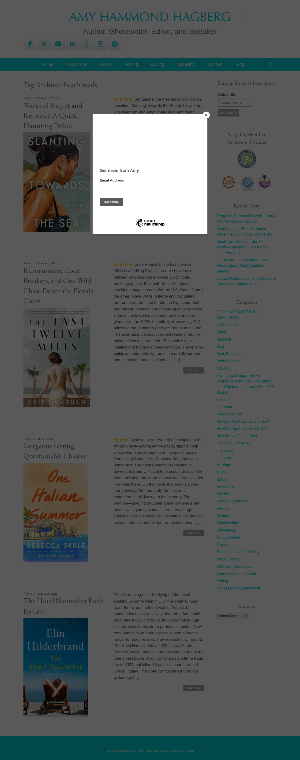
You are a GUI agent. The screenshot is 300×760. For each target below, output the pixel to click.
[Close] (206, 115)
